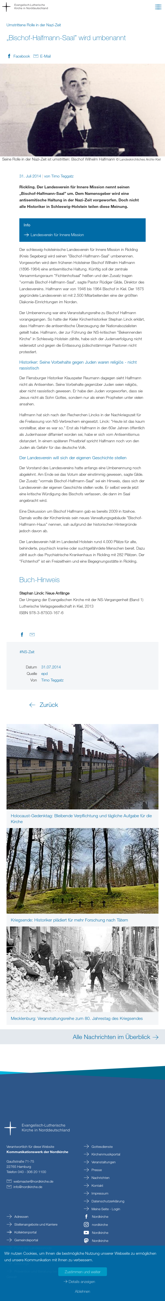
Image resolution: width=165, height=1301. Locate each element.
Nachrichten (100, 1178)
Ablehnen (82, 1291)
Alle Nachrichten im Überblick (111, 1036)
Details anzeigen (82, 1281)
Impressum (99, 1193)
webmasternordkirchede (33, 1181)
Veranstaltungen (103, 1162)
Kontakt (97, 1185)
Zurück (49, 704)
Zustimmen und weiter (82, 1271)
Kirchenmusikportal (105, 1154)
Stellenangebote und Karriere (35, 1224)
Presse (96, 1170)
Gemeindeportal (25, 1240)
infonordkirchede (27, 1187)
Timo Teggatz (62, 176)
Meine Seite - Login (105, 1209)
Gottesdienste (102, 1147)
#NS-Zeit (27, 651)
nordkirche (100, 1224)
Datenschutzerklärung (107, 1201)
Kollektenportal (25, 1232)
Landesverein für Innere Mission (57, 234)
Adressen (20, 1216)
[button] (158, 7)
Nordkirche (100, 1216)
